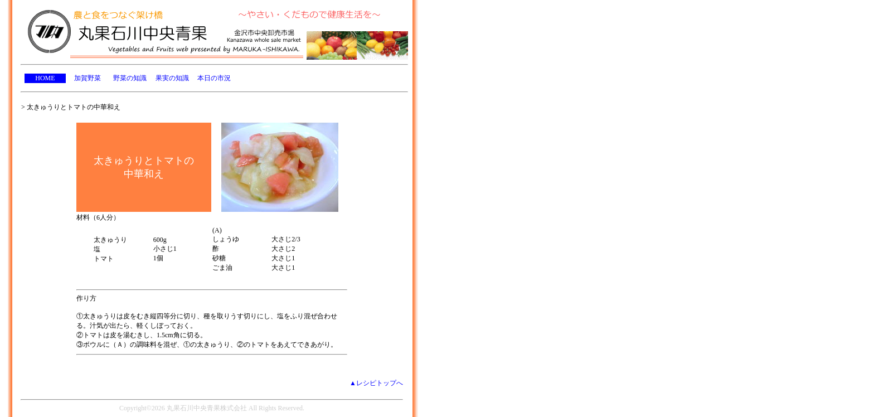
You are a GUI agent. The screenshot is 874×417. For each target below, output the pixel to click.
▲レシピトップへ (376, 383)
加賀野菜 (87, 78)
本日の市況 (214, 78)
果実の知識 (172, 78)
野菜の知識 (130, 78)
